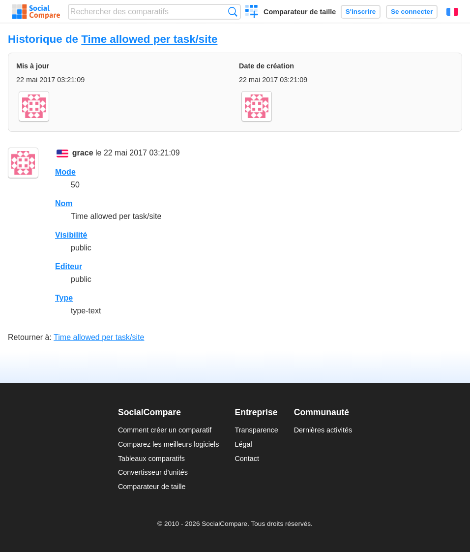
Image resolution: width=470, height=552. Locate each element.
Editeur (68, 266)
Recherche (232, 11)
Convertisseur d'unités (153, 472)
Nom (64, 203)
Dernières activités (323, 430)
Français (452, 12)
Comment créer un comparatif (164, 430)
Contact (247, 458)
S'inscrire (361, 11)
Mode (65, 172)
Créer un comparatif (252, 12)
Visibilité (71, 235)
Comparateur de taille (300, 12)
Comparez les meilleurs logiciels (168, 444)
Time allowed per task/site (149, 39)
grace (82, 153)
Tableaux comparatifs (151, 458)
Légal (243, 444)
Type (64, 298)
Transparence (256, 430)
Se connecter (412, 11)
